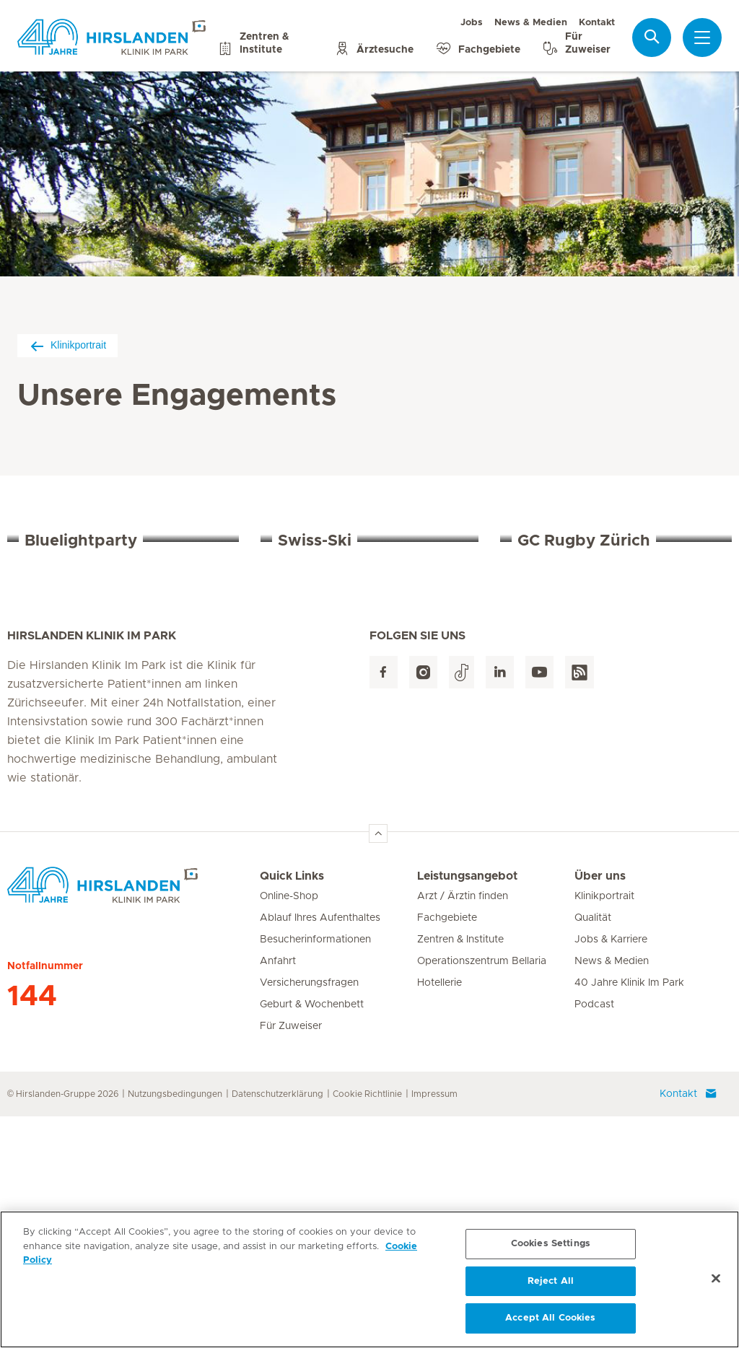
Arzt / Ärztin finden (462, 1128)
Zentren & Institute (460, 1171)
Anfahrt (278, 1193)
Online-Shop (289, 1128)
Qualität (592, 1150)
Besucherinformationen (315, 1171)
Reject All (551, 1285)
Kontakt (597, 22)
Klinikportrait (67, 345)
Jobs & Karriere (610, 1171)
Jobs (471, 22)
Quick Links (292, 1107)
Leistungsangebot (467, 1107)
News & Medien (530, 22)
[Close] (716, 1282)
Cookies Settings (550, 1247)
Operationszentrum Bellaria (481, 1193)
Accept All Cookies (550, 1322)
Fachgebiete (447, 1150)
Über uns (600, 1107)
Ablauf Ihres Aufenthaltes (320, 1150)
